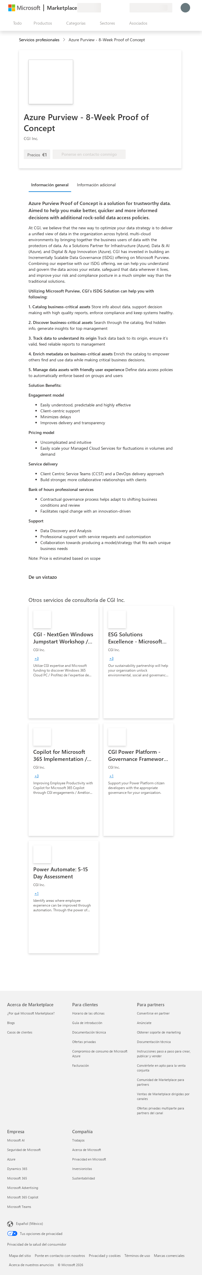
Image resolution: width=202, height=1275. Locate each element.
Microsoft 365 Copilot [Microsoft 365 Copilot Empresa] (22, 1197)
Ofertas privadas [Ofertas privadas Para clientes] (84, 1041)
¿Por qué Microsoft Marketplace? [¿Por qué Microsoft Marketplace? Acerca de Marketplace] (31, 1013)
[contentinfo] (64, 40)
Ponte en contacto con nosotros (60, 1255)
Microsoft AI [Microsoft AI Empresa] (16, 1140)
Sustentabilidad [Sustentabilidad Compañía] (83, 1178)
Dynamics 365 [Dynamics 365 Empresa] (17, 1168)
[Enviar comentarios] (103, 7)
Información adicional (96, 184)
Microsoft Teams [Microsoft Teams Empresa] (19, 1206)
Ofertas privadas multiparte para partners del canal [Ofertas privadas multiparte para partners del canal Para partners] (160, 1110)
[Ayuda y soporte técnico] (110, 7)
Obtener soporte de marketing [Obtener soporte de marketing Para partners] (159, 1032)
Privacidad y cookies (105, 1255)
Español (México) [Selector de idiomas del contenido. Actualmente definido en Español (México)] (29, 1223)
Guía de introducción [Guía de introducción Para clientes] (87, 1022)
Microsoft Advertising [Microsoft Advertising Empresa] (22, 1187)
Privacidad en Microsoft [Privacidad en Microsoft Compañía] (89, 1159)
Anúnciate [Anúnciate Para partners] (144, 1022)
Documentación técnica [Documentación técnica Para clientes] (89, 1032)
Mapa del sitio (20, 1255)
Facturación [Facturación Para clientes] (80, 1065)
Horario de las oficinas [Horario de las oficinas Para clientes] (88, 1013)
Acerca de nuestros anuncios (31, 1264)
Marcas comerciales (169, 1255)
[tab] (51, 184)
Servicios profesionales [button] (39, 39)
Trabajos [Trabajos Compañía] (78, 1140)
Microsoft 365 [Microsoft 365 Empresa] (17, 1178)
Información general (50, 184)
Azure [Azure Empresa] (11, 1159)
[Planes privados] (124, 7)
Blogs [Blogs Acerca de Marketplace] (11, 1022)
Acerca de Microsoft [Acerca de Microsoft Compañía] (86, 1149)
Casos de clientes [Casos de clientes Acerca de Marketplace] (19, 1032)
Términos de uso (137, 1255)
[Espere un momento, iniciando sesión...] (185, 7)
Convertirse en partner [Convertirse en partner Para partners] (153, 1013)
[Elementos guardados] (117, 7)
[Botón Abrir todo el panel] (16, 23)
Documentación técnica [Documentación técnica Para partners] (154, 1041)
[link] (64, 662)
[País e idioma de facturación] (151, 7)
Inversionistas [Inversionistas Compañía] (82, 1168)
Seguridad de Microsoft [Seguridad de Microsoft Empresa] (24, 1149)
